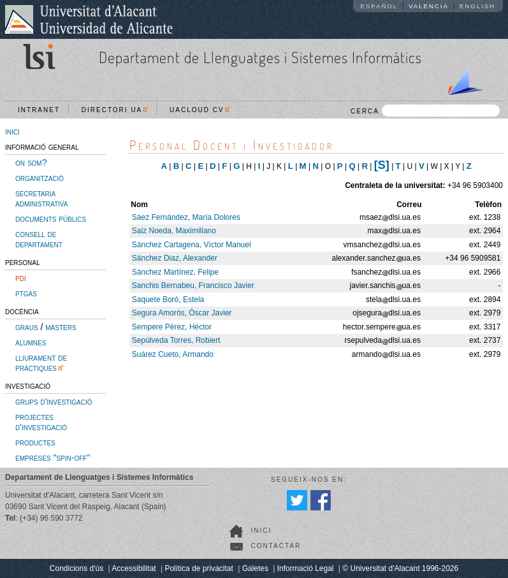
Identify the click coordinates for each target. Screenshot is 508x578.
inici (12, 131)
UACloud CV (200, 109)
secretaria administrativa (41, 198)
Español (379, 6)
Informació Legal (305, 568)
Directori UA (115, 109)
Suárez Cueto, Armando (173, 354)
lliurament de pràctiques (41, 362)
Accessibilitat (134, 568)
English (477, 6)
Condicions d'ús (76, 568)
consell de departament (38, 239)
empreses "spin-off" (52, 457)
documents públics (50, 218)
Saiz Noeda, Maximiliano (174, 230)
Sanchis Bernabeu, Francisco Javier (193, 285)
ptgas (26, 293)
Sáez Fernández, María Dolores (186, 217)
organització (39, 178)
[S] (381, 165)
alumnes (30, 342)
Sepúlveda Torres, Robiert (176, 340)
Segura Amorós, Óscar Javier (182, 312)
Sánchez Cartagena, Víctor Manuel (191, 244)
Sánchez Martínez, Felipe (175, 272)
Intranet (39, 109)
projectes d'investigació (41, 422)
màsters (60, 327)
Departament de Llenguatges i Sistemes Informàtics (260, 57)
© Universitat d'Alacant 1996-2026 (400, 568)
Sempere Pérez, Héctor (172, 326)
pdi (20, 278)
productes (35, 442)
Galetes (255, 568)
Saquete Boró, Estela (168, 299)
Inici (261, 530)
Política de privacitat (198, 568)
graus (26, 327)
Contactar (275, 545)
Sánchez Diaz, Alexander (174, 258)
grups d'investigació (53, 401)
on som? (31, 162)
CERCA (425, 111)
